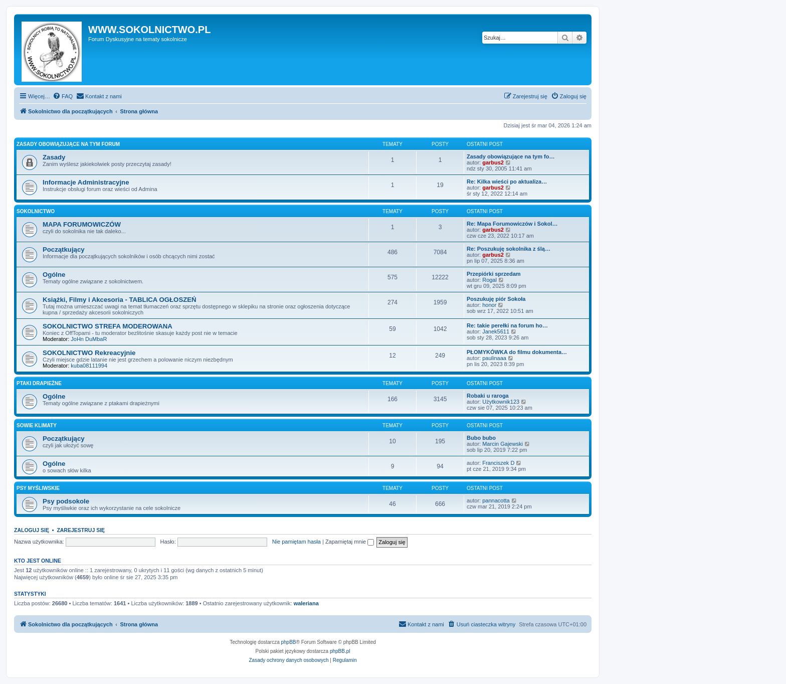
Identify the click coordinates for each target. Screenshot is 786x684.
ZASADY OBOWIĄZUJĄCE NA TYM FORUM (68, 144)
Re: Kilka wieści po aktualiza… (507, 182)
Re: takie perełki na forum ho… (507, 325)
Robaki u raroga (488, 396)
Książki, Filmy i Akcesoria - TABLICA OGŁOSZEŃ (120, 299)
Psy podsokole (66, 501)
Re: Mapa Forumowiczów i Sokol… (512, 224)
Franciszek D (498, 463)
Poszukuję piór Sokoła (496, 299)
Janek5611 (495, 331)
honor (489, 305)
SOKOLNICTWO (36, 211)
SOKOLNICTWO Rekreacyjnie (89, 353)
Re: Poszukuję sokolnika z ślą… (508, 249)
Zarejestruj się (81, 530)
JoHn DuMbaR (89, 339)
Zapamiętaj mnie (349, 542)
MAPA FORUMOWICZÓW (82, 224)
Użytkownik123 (500, 402)
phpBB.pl (340, 651)
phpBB (288, 642)
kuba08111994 (89, 366)
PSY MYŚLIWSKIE (38, 488)
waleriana (306, 603)
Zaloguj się (31, 530)
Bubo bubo (481, 438)
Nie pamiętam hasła (296, 542)
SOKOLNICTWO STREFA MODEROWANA (107, 326)
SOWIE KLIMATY (37, 425)
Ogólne (54, 274)
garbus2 (493, 162)
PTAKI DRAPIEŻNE (39, 383)
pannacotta (495, 500)
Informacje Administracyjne (86, 182)
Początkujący (64, 249)
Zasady (54, 157)
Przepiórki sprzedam (494, 274)
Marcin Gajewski (502, 444)
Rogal (489, 280)
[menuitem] (63, 96)
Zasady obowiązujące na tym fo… (510, 156)
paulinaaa (494, 358)
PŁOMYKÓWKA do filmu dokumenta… (517, 352)
